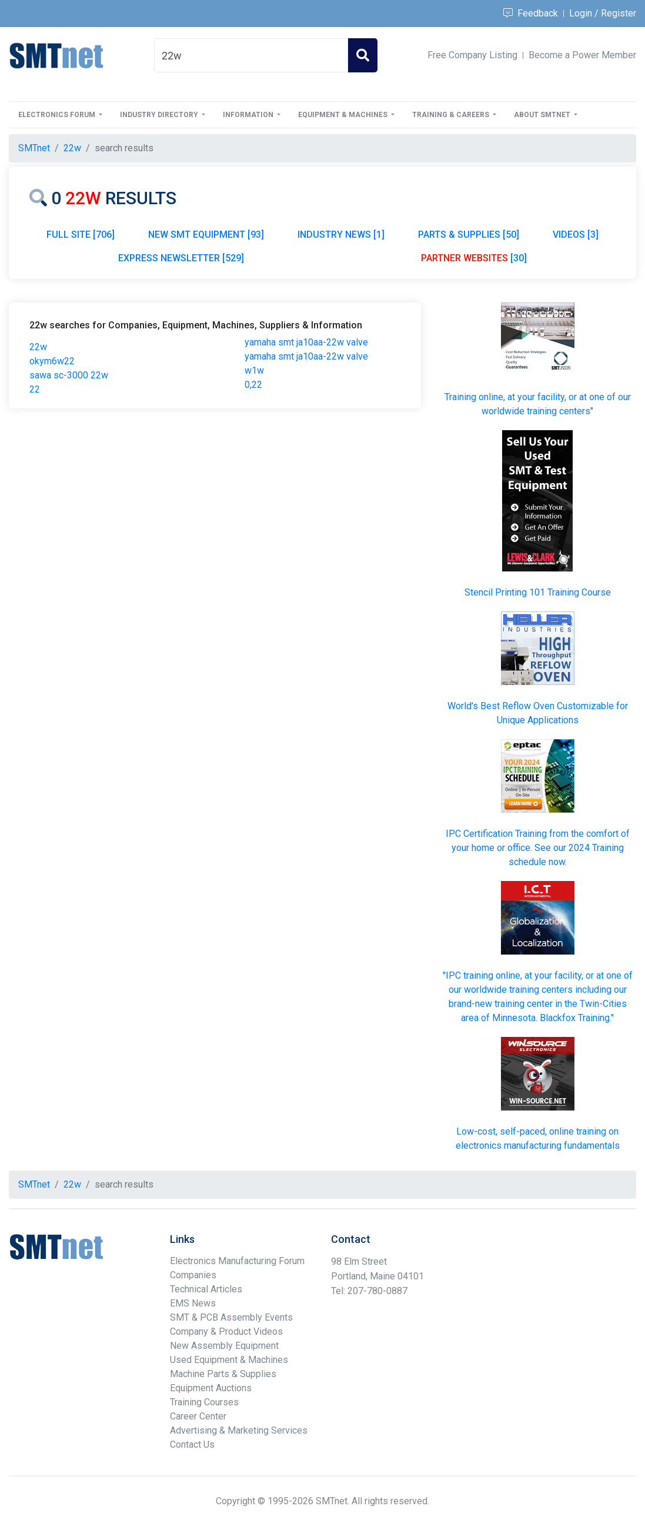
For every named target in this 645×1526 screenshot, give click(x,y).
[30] (474, 258)
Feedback (530, 13)
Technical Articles (206, 1289)
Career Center (198, 1416)
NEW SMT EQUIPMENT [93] (206, 234)
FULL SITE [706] (80, 234)
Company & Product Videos (226, 1331)
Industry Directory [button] (160, 115)
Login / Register (602, 13)
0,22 (253, 384)
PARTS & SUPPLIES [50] (468, 234)
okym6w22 (52, 361)
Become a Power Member (582, 55)
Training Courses (204, 1402)
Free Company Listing (472, 55)
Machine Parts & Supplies (223, 1373)
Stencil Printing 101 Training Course (537, 592)
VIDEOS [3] (576, 234)
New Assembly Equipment (224, 1345)
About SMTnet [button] (543, 115)
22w (38, 347)
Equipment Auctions (211, 1388)
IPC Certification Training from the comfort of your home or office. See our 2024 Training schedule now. (538, 847)
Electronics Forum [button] (57, 115)
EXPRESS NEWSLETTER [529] (181, 258)
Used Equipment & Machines (229, 1359)
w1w (254, 370)
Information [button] (249, 115)
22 (34, 389)
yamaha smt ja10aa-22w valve (306, 342)
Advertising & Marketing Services (239, 1430)
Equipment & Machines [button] (343, 115)
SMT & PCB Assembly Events (231, 1317)
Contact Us (192, 1444)
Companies (193, 1275)
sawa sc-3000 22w (68, 375)
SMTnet (34, 148)
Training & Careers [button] (451, 115)
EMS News (193, 1303)
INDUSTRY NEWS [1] (341, 234)
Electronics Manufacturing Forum (237, 1260)
